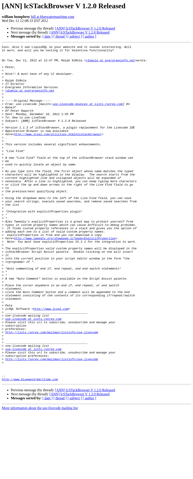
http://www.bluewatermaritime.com (30, 446)
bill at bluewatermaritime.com (52, 17)
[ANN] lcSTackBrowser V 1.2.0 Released (85, 28)
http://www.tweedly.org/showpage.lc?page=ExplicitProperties (65, 277)
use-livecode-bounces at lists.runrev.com (88, 116)
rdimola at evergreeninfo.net (110, 64)
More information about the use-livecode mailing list (40, 475)
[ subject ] (75, 36)
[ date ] (47, 36)
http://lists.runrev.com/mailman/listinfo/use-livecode (51, 390)
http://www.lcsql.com (50, 362)
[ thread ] (60, 36)
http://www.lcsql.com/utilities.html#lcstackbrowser (58, 152)
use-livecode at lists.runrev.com (33, 374)
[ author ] (89, 36)
